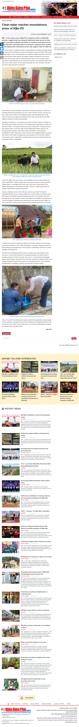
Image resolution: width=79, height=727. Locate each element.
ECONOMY (26, 17)
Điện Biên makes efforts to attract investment (35, 610)
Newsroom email (57, 1)
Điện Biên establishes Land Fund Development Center (10, 375)
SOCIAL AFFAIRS (36, 17)
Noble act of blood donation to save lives (33, 642)
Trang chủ (10, 17)
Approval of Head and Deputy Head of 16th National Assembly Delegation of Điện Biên (67, 397)
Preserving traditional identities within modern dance (9, 396)
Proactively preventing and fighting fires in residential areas (34, 593)
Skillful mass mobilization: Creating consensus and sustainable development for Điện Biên (29, 397)
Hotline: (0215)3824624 (47, 1)
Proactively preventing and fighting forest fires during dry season (35, 658)
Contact (63, 1)
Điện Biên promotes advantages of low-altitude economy (35, 626)
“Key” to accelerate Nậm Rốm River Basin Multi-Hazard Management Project (68, 376)
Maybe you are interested (19, 358)
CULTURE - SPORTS (58, 17)
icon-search (76, 1)
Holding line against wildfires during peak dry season (28, 376)
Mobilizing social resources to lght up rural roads (65, 44)
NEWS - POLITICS (17, 17)
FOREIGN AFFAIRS (46, 17)
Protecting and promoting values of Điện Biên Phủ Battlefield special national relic (35, 573)
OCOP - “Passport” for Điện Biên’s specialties (65, 35)
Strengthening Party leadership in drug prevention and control (33, 680)
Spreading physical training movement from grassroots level (49, 376)
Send (74, 338)
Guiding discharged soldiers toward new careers (65, 26)
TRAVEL (68, 17)
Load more (29, 698)
